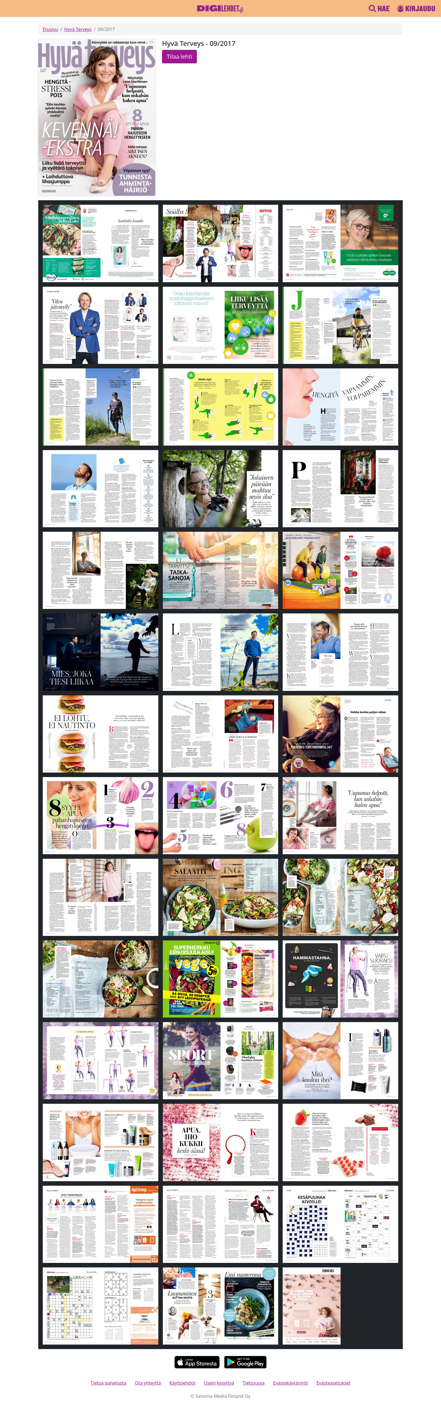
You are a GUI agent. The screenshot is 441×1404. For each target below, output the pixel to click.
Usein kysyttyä (219, 1383)
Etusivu (50, 29)
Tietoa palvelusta (108, 1383)
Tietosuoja (254, 1383)
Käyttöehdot (182, 1383)
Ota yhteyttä (148, 1383)
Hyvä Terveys (77, 29)
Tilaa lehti (179, 56)
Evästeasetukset (333, 1383)
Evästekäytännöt (290, 1383)
